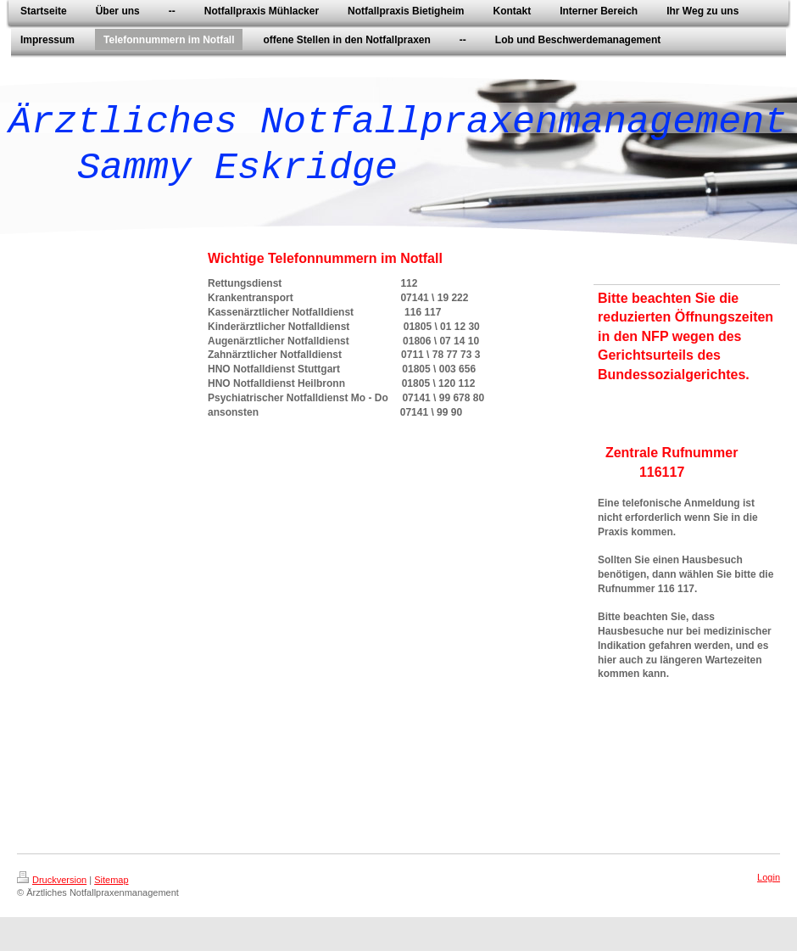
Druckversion (51, 880)
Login (768, 877)
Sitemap (111, 880)
